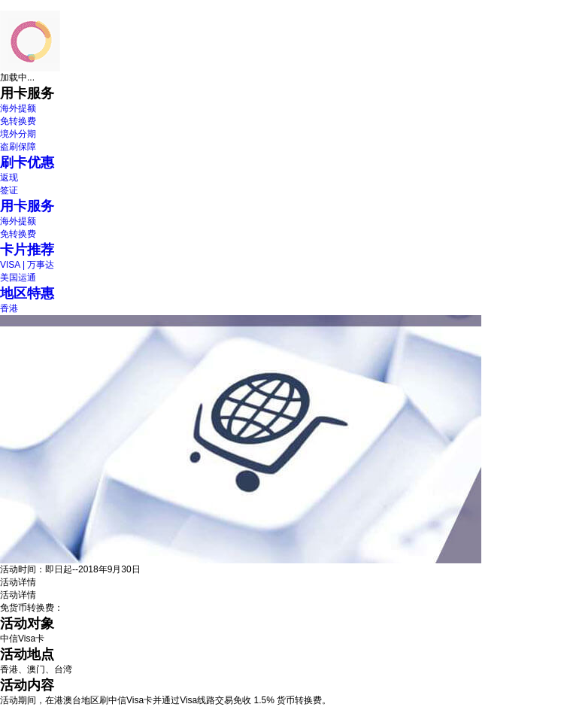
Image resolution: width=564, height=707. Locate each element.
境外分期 (18, 134)
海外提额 (18, 108)
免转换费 (18, 121)
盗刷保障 (18, 146)
